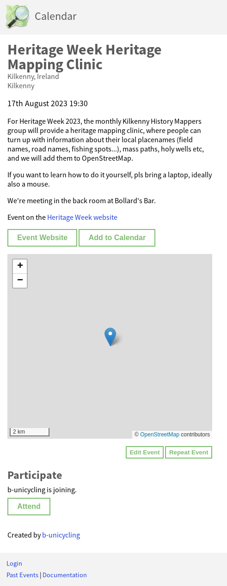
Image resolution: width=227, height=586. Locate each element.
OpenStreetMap (159, 434)
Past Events (22, 575)
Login (14, 563)
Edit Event (144, 452)
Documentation (65, 575)
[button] (110, 336)
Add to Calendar (117, 238)
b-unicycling (61, 534)
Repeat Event (188, 452)
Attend (29, 506)
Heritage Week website (82, 217)
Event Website (42, 238)
